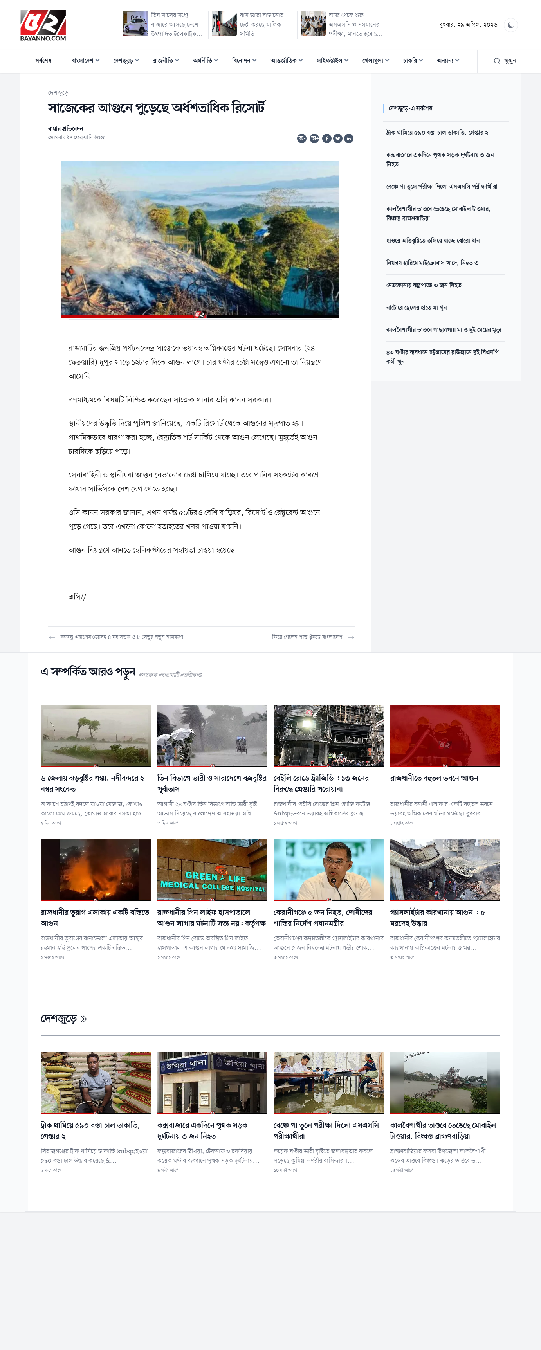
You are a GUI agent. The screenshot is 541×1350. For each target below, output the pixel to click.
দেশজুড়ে (129, 62)
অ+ (315, 138)
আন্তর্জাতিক (289, 62)
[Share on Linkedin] (348, 138)
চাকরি (415, 62)
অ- (302, 138)
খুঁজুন (504, 61)
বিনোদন (246, 62)
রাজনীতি (168, 62)
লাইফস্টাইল (335, 62)
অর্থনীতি (208, 62)
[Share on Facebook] (327, 138)
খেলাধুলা (378, 62)
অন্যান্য (450, 62)
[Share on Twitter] (338, 138)
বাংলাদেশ (88, 62)
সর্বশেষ (43, 61)
